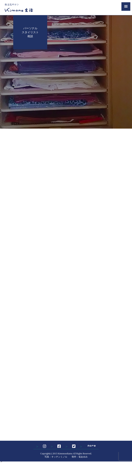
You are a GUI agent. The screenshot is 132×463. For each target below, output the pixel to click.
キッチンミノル (59, 456)
